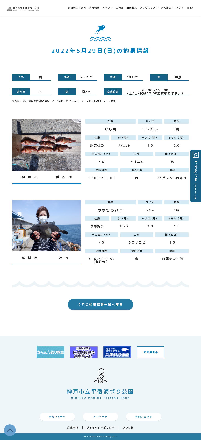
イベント (107, 7)
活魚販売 (131, 7)
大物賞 (120, 7)
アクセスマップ (149, 7)
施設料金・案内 (77, 7)
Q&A (190, 7)
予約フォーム (57, 416)
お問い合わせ (143, 416)
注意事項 (72, 427)
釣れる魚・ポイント (172, 7)
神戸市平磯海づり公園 (23, 8)
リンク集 (128, 427)
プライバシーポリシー (101, 427)
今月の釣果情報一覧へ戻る (100, 304)
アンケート (100, 416)
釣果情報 (94, 7)
